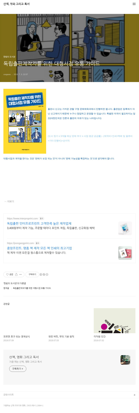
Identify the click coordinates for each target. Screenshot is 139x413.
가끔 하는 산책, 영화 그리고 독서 (25, 361)
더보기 (10, 201)
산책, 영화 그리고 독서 (16, 4)
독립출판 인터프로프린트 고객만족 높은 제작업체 (39, 223)
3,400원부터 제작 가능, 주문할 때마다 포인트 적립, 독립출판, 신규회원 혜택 (51, 228)
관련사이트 (8, 394)
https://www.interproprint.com (22, 218)
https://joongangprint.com (20, 243)
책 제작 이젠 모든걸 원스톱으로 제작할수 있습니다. (36, 252)
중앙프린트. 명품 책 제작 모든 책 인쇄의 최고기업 (39, 248)
